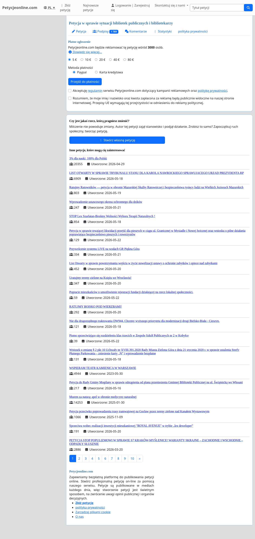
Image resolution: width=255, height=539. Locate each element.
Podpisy (105, 31)
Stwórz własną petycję (117, 140)
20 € (102, 60)
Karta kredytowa (111, 72)
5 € (74, 60)
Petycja (78, 31)
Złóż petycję (65, 7)
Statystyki (162, 31)
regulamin (95, 91)
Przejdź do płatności (85, 82)
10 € (88, 60)
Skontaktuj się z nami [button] (170, 5)
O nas (80, 517)
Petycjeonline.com (19, 7)
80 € (131, 60)
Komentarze (136, 31)
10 (132, 458)
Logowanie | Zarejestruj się (130, 7)
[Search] (217, 7)
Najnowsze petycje (90, 7)
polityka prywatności (193, 31)
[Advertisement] (31, 72)
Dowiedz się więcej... (85, 52)
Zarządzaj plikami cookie (93, 512)
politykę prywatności (212, 91)
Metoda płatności (80, 68)
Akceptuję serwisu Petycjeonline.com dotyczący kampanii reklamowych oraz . (150, 91)
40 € (117, 60)
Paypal (82, 72)
